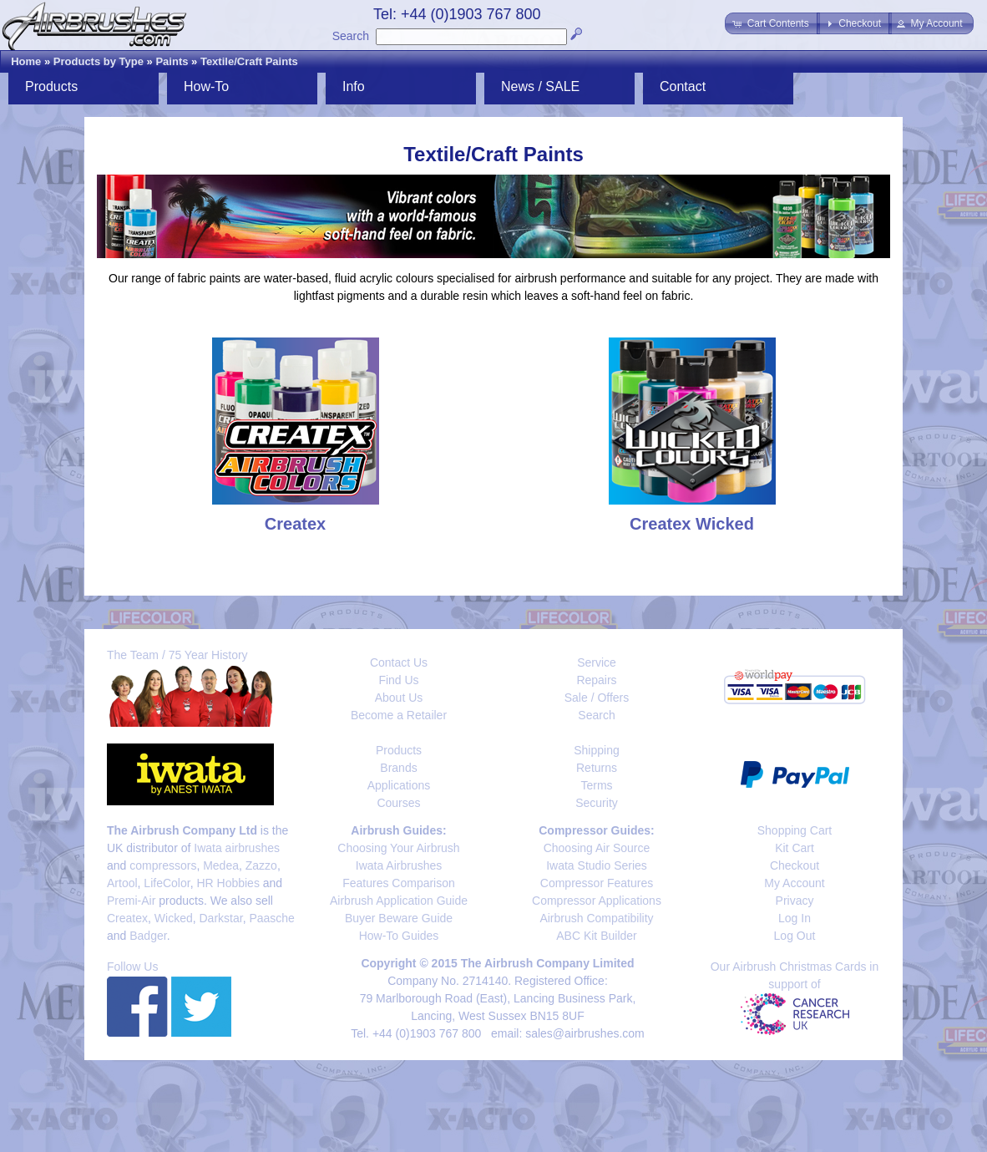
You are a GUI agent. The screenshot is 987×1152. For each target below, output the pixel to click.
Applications (399, 785)
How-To (206, 86)
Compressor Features (596, 883)
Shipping (597, 750)
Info (353, 86)
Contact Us (399, 662)
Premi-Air (131, 900)
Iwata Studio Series (596, 865)
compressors (162, 865)
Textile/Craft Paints (249, 61)
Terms (596, 785)
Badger (147, 935)
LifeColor (167, 883)
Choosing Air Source (597, 848)
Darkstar (221, 918)
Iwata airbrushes (237, 848)
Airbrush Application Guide (399, 900)
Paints (171, 61)
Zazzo (261, 865)
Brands (398, 767)
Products (51, 86)
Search (350, 36)
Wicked (173, 918)
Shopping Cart (795, 830)
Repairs (596, 680)
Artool (122, 883)
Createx (127, 918)
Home (26, 61)
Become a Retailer (399, 715)
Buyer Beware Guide (399, 918)
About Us (399, 697)
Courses (398, 802)
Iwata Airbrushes (399, 865)
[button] (772, 23)
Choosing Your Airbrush (398, 848)
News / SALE (540, 86)
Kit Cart (794, 848)
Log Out (795, 935)
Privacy (795, 900)
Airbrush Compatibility (596, 918)
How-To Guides (399, 935)
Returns (596, 767)
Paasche (271, 918)
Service (596, 662)
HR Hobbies (227, 883)
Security (596, 802)
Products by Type (98, 61)
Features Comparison (398, 883)
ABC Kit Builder (596, 935)
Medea (221, 865)
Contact (683, 86)
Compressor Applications (596, 900)
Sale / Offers (597, 697)
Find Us (398, 680)
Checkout (794, 865)
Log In (794, 918)
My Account (794, 883)
